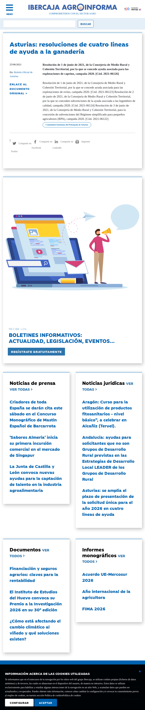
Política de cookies (72, 695)
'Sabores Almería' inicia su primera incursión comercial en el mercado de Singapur (35, 446)
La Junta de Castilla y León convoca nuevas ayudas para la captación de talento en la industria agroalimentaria (36, 478)
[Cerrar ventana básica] (140, 671)
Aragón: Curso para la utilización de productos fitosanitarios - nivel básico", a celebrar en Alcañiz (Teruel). (107, 414)
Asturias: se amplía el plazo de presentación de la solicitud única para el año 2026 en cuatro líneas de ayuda (108, 502)
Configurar (19, 702)
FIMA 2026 (93, 609)
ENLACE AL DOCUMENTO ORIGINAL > (20, 88)
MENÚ (9, 14)
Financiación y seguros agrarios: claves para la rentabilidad (34, 574)
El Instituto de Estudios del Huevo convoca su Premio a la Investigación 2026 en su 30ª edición (36, 601)
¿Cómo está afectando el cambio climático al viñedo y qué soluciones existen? (35, 630)
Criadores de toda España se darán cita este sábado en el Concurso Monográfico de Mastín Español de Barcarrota (36, 414)
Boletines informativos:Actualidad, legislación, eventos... (62, 337)
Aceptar (45, 702)
